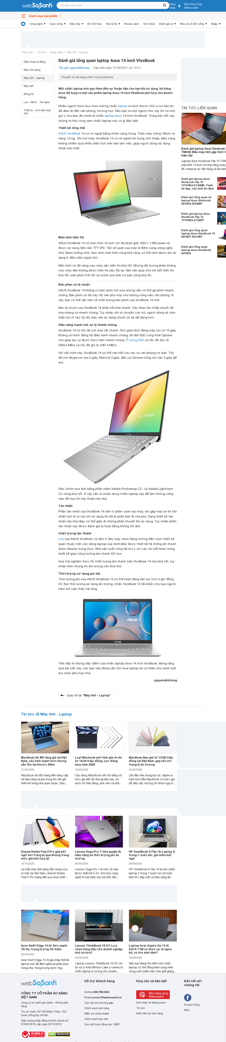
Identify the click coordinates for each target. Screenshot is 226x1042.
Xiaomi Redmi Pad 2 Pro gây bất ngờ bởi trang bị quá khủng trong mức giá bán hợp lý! (45, 855)
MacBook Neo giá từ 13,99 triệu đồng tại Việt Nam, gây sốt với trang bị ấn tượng (151, 761)
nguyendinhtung (165, 680)
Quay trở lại (88, 695)
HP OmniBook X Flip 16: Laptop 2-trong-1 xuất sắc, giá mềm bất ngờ (152, 855)
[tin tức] (23, 24)
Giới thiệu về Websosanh (151, 1002)
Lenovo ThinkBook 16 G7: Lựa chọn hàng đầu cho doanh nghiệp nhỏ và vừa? (99, 949)
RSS (186, 1010)
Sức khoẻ (149, 23)
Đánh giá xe (166, 23)
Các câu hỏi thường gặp (98, 1002)
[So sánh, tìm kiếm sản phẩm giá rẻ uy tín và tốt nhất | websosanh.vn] (37, 5)
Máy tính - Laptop (77, 52)
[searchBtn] (164, 5)
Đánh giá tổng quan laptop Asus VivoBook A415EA (196, 250)
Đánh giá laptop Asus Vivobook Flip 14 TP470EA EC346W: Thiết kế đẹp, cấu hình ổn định (197, 183)
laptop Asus (113, 115)
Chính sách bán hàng (96, 1008)
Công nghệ (36, 23)
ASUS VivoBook (69, 133)
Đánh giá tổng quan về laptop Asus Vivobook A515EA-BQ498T (196, 200)
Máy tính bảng (32, 69)
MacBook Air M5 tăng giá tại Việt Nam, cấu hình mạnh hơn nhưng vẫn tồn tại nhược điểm (44, 761)
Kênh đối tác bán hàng (149, 1013)
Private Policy (192, 1004)
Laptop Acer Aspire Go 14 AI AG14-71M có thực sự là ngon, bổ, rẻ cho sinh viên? (150, 949)
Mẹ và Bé (111, 23)
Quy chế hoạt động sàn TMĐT (102, 1024)
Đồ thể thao (94, 23)
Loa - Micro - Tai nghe (37, 102)
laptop (122, 106)
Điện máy (75, 23)
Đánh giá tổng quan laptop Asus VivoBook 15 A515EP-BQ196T (198, 233)
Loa (61, 539)
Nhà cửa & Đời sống (192, 23)
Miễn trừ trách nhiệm (96, 1013)
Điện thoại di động (34, 61)
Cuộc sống (56, 23)
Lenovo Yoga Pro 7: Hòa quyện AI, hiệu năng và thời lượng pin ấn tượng (98, 855)
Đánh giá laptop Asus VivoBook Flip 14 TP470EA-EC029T (195, 217)
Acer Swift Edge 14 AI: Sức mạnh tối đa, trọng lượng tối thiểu (44, 947)
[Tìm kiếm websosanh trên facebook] (187, 997)
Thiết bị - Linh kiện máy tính (37, 112)
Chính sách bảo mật (96, 1019)
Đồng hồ (29, 94)
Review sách (131, 23)
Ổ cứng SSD (135, 340)
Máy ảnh (29, 86)
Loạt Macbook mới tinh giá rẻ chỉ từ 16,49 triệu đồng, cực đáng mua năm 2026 (98, 761)
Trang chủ (27, 52)
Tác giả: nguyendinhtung (73, 67)
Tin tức (41, 52)
